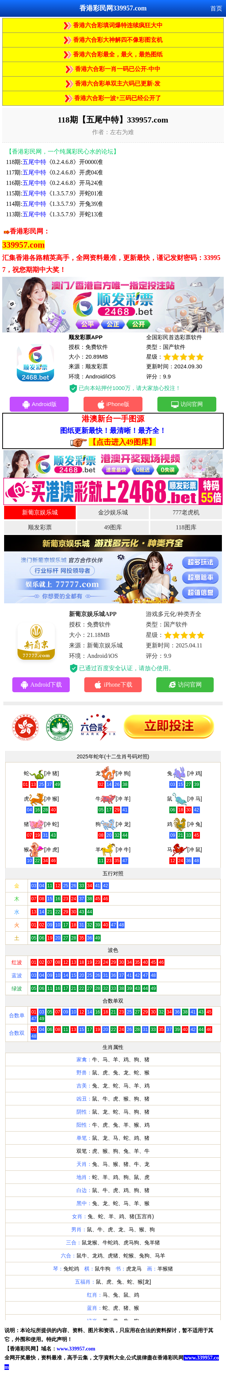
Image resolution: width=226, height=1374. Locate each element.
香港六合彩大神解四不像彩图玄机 (113, 40)
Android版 (39, 404)
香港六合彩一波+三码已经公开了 (113, 98)
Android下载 (41, 684)
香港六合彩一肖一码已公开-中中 (113, 69)
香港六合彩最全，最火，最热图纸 (113, 54)
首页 (216, 8)
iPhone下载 (113, 684)
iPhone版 (113, 404)
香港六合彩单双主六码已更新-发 (113, 83)
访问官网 (186, 404)
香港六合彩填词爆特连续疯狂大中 (113, 25)
